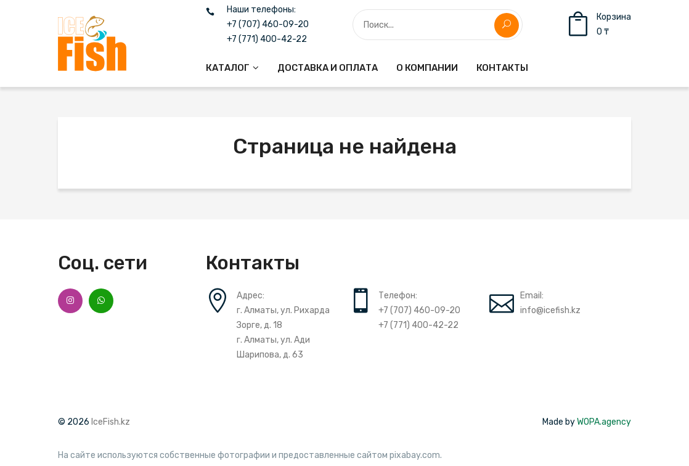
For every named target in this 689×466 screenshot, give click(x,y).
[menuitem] (232, 67)
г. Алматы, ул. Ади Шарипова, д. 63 (273, 347)
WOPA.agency (604, 422)
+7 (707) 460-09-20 (268, 24)
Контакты (502, 67)
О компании (427, 67)
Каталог (228, 67)
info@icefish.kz (550, 310)
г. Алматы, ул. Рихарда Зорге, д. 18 (283, 317)
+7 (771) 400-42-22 (267, 39)
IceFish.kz (110, 422)
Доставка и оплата (327, 67)
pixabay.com (414, 455)
